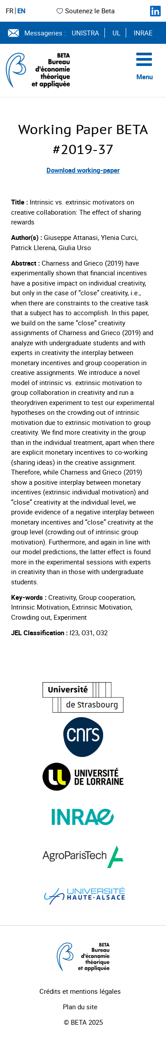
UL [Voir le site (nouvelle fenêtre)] (116, 32)
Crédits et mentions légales (80, 991)
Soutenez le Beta (85, 10)
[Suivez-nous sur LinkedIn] (155, 11)
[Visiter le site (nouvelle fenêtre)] (83, 697)
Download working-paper (83, 170)
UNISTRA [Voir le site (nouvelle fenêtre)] (85, 32)
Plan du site (80, 1006)
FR (9, 11)
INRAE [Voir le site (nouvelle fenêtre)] (143, 32)
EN (21, 11)
